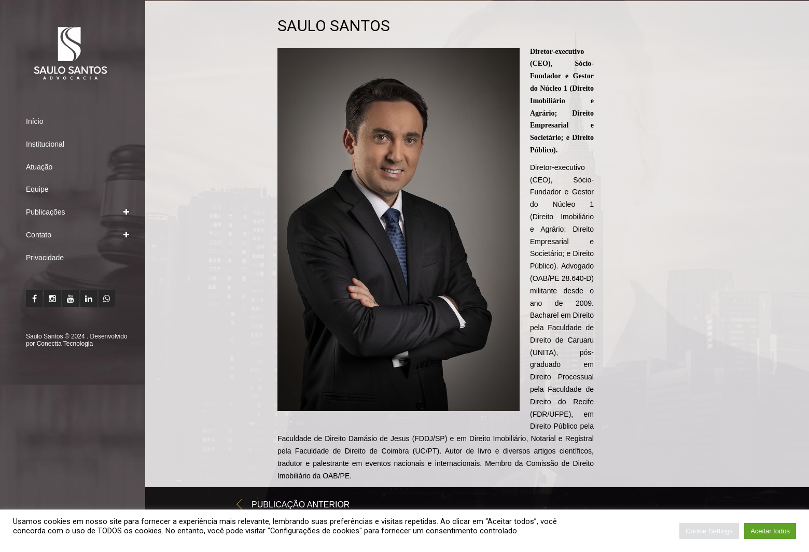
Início (34, 121)
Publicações (45, 212)
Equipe (37, 189)
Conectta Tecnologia (65, 343)
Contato (38, 235)
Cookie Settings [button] (709, 531)
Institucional (45, 144)
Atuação (39, 167)
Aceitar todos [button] (770, 531)
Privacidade (45, 257)
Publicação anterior (301, 507)
